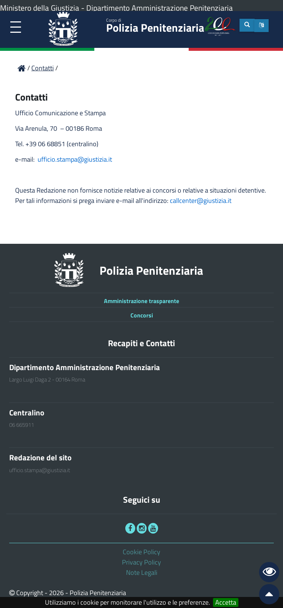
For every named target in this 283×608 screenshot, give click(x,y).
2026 (56, 593)
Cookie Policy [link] (141, 552)
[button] (261, 25)
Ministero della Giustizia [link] (39, 8)
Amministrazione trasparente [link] (141, 300)
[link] (16, 27)
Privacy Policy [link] (141, 562)
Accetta (225, 602)
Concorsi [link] (141, 315)
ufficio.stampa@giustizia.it (75, 159)
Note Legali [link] (141, 572)
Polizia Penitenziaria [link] (155, 26)
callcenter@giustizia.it (200, 200)
